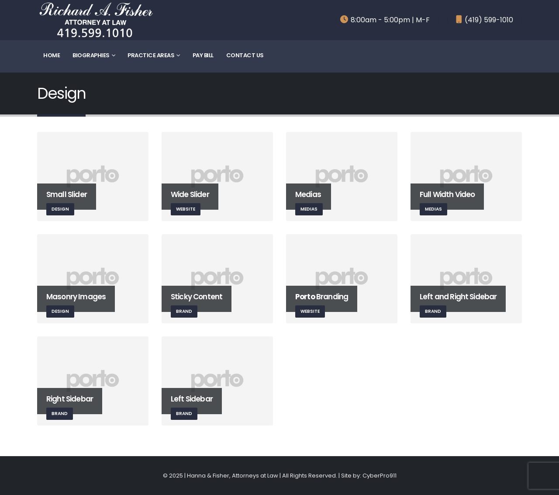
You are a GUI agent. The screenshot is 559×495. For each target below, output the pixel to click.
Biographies (91, 55)
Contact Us (245, 55)
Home (51, 55)
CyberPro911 (379, 475)
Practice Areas (151, 55)
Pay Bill (203, 55)
